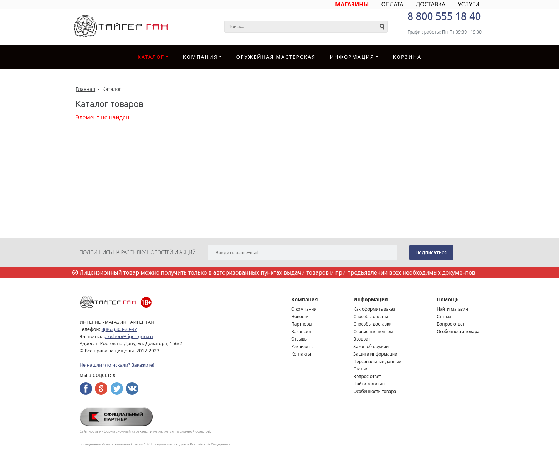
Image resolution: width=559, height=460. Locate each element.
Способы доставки (372, 324)
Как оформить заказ (374, 309)
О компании (304, 309)
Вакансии (301, 331)
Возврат (361, 339)
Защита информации (375, 354)
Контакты (301, 354)
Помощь (447, 299)
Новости (300, 316)
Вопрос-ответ (367, 376)
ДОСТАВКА (431, 4)
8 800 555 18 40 (444, 16)
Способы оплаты (370, 316)
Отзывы (299, 339)
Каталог (151, 56)
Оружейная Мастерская (276, 56)
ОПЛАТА (392, 4)
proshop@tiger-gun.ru (128, 336)
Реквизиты (302, 346)
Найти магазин (369, 384)
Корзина (407, 56)
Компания (200, 56)
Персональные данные (377, 361)
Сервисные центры (373, 331)
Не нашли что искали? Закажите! (117, 365)
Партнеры (301, 324)
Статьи (360, 369)
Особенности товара (374, 391)
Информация (352, 56)
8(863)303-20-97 (119, 329)
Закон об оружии (371, 346)
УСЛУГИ (468, 4)
